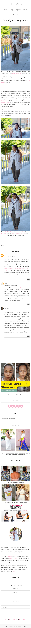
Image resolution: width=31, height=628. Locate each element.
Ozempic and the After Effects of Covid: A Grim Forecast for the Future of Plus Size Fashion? (15, 453)
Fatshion (15, 588)
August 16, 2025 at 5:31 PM (9, 256)
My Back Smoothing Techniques (16, 482)
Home (6, 619)
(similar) (22, 231)
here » (14, 571)
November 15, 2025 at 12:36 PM (10, 310)
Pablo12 (6, 283)
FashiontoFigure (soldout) (19, 233)
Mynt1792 (3, 233)
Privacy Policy (22, 619)
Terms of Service (13, 619)
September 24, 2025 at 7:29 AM (10, 285)
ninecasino (6, 320)
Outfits (15, 592)
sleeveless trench (16, 73)
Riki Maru (6, 308)
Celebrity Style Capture (15, 585)
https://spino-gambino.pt (18, 287)
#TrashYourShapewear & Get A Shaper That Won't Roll (16, 523)
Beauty (15, 582)
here (29, 562)
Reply (28, 279)
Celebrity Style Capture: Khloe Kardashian (16, 502)
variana (6, 255)
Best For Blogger (22, 626)
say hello (10, 556)
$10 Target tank (5, 100)
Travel (15, 595)
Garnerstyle (15, 4)
